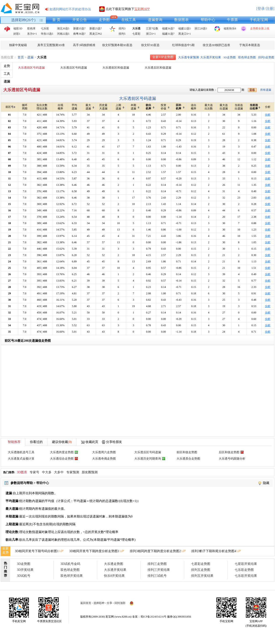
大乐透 (136, 28)
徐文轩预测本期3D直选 (117, 45)
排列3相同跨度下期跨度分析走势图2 (155, 551)
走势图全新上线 (259, 28)
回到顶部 (119, 603)
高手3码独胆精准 (84, 45)
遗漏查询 (155, 20)
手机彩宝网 (259, 20)
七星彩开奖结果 (246, 564)
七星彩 (136, 33)
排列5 (122, 33)
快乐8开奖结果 (114, 575)
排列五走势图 (200, 570)
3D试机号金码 (70, 564)
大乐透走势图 (113, 564)
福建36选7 (168, 28)
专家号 (34, 472)
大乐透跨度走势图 (62, 452)
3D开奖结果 (25, 570)
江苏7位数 (152, 28)
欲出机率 (150, 107)
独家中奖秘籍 (18, 45)
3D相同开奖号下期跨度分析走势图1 (94, 551)
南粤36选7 (79, 33)
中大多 (47, 472)
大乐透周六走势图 (104, 452)
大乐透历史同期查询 (147, 458)
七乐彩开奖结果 (246, 575)
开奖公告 (79, 20)
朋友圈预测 (90, 472)
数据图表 (181, 20)
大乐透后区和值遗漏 (158, 67)
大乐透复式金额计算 (21, 458)
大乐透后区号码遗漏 (73, 67)
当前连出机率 (255, 107)
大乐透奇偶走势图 (104, 458)
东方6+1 (32, 33)
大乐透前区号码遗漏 (31, 67)
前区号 (10, 107)
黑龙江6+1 (184, 33)
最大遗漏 (90, 107)
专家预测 (72, 472)
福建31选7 (168, 33)
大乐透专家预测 (188, 57)
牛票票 (232, 20)
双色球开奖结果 (71, 575)
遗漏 (30, 57)
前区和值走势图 (186, 452)
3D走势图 (229, 57)
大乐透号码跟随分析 (232, 458)
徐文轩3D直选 (150, 45)
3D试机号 (23, 575)
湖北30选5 (63, 28)
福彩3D (17, 28)
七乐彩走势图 (244, 570)
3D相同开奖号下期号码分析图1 (37, 551)
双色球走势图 (247, 57)
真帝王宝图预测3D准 (51, 45)
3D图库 (22, 472)
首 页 (56, 20)
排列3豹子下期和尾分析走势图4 (213, 551)
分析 (267, 114)
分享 (109, 603)
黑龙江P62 (95, 33)
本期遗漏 (135, 107)
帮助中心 (208, 20)
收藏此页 (92, 442)
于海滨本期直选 (249, 45)
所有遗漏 (265, 89)
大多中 (59, 472)
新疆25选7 (95, 28)
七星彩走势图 (200, 564)
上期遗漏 (120, 107)
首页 (21, 57)
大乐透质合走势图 (188, 458)
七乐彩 (45, 28)
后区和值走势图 (229, 452)
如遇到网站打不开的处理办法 (70, 9)
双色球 (31, 28)
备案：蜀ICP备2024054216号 (149, 616)
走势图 (104, 20)
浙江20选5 (201, 28)
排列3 (122, 28)
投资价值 (165, 107)
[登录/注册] (265, 8)
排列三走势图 (157, 564)
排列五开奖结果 (202, 575)
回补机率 (180, 107)
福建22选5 (184, 28)
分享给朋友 (114, 442)
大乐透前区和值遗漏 (115, 67)
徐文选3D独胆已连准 (216, 45)
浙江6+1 (151, 33)
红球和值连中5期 (183, 45)
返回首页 (85, 603)
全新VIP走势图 (163, 57)
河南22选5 (63, 33)
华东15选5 (47, 33)
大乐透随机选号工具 (21, 452)
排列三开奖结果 (159, 570)
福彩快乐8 (230, 28)
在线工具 (128, 20)
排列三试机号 (157, 575)
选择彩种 (98, 603)
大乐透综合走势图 (62, 458)
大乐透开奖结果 (210, 57)
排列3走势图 (266, 57)
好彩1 (16, 33)
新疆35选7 (79, 28)
